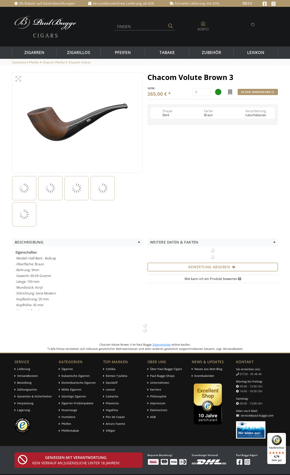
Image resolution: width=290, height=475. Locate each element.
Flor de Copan (115, 417)
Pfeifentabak (70, 431)
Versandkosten (27, 376)
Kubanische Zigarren (75, 376)
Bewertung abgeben (211, 266)
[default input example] (201, 92)
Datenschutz (158, 410)
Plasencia (112, 403)
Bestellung (24, 383)
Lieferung (23, 369)
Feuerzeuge (69, 410)
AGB (153, 417)
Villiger (110, 431)
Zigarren (34, 52)
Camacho (112, 396)
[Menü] (283, 435)
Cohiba (110, 369)
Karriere (155, 390)
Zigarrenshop (161, 344)
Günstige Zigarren (73, 396)
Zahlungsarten (27, 390)
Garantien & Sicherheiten (34, 396)
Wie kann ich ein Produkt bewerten (212, 279)
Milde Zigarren (71, 390)
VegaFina (112, 410)
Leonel (110, 390)
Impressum (157, 403)
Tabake (167, 52)
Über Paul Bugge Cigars (166, 369)
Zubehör (211, 52)
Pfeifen (123, 52)
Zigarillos (78, 52)
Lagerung (23, 410)
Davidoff (111, 383)
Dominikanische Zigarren (78, 383)
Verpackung (25, 403)
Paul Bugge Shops (162, 376)
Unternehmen (159, 383)
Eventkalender (204, 376)
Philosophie (158, 396)
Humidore (68, 417)
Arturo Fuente (115, 424)
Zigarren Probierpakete (77, 403)
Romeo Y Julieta (116, 376)
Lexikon (255, 52)
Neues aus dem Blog (208, 369)
